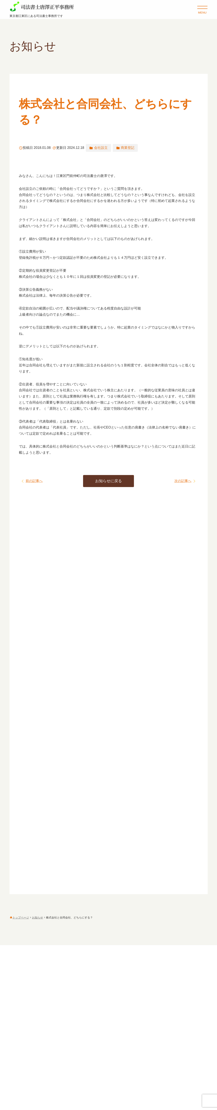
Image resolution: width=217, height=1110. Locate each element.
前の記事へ (34, 481)
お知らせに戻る (108, 481)
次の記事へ (182, 481)
